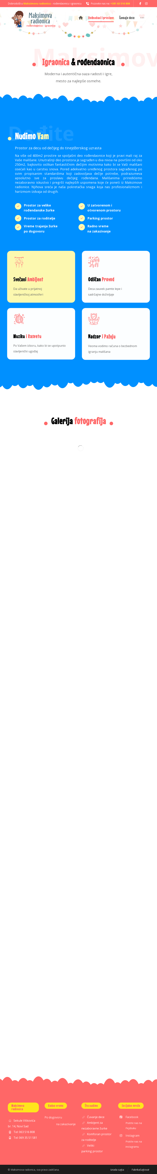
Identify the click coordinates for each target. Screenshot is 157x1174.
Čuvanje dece (92, 1117)
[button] (140, 3)
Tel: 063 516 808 (21, 1132)
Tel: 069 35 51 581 (22, 1138)
